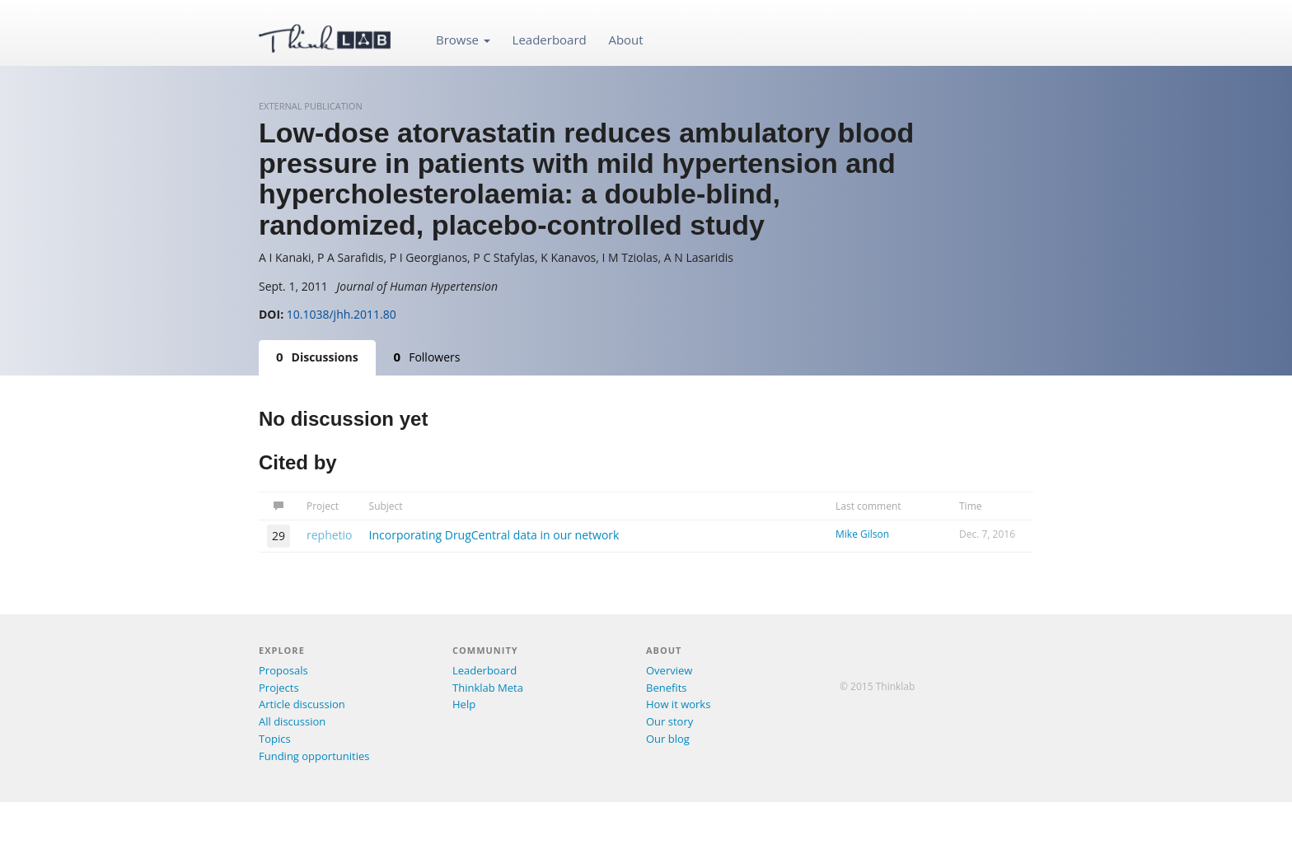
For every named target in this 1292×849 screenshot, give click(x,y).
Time (970, 506)
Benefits (666, 687)
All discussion (292, 721)
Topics (275, 738)
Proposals (283, 670)
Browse (463, 39)
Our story (669, 721)
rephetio (330, 535)
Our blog (668, 738)
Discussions (317, 356)
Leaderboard (550, 39)
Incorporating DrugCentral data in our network (494, 535)
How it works (678, 704)
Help (463, 704)
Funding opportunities (314, 756)
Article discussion (302, 704)
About (625, 39)
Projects (279, 687)
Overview (669, 670)
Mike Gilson (862, 534)
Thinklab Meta (487, 687)
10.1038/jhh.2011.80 (341, 314)
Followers (427, 356)
